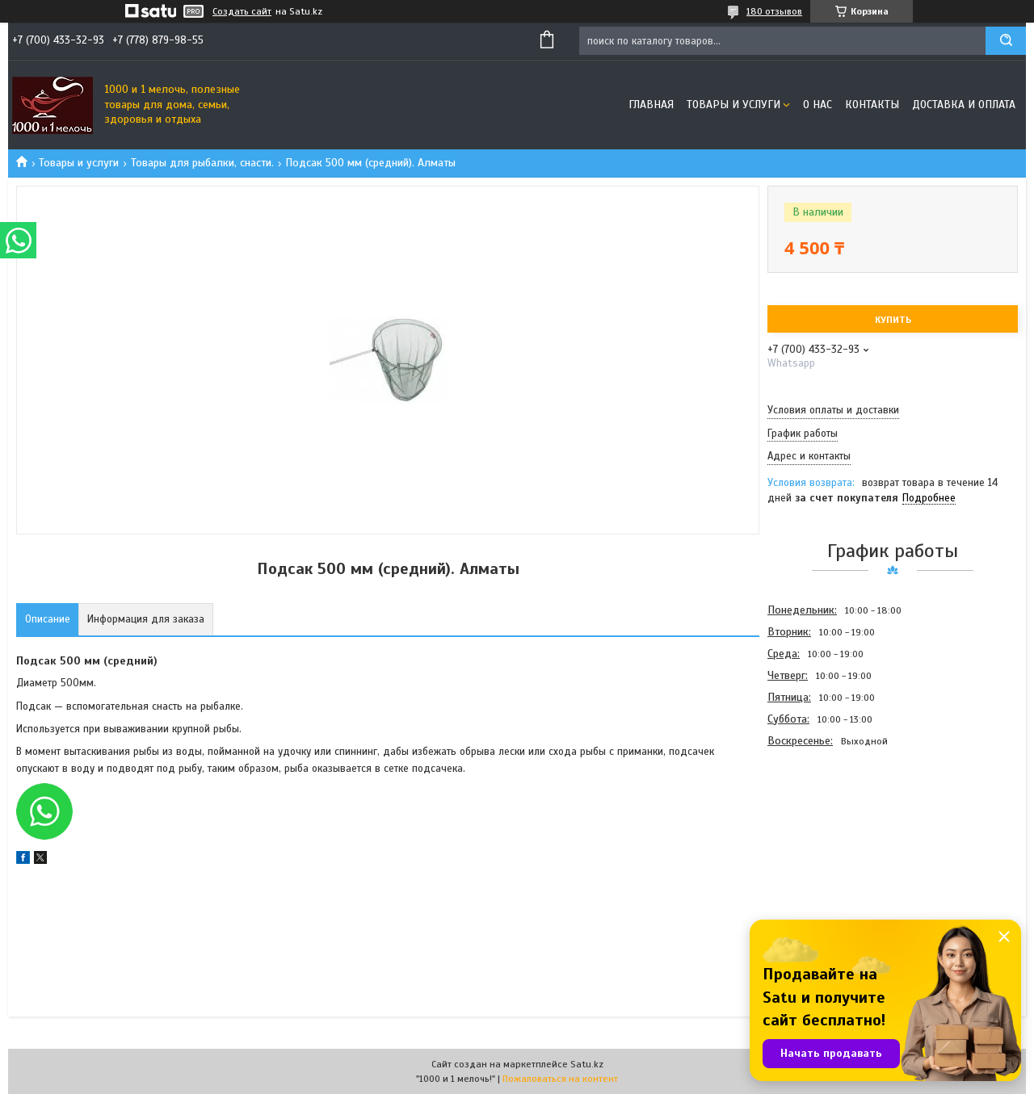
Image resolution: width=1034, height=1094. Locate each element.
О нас (817, 104)
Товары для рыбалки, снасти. (202, 163)
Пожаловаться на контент (560, 1078)
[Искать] (1006, 41)
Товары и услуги (733, 104)
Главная (651, 104)
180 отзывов (774, 11)
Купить (893, 319)
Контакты (872, 104)
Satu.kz (586, 1064)
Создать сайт (241, 11)
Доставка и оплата (963, 104)
